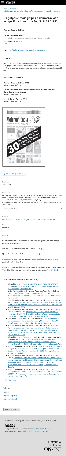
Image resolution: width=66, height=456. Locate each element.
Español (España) (10, 395)
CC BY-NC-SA (53, 270)
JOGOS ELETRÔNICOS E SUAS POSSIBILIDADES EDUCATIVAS (31, 293)
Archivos (13, 9)
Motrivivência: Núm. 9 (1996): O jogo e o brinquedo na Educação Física (35, 344)
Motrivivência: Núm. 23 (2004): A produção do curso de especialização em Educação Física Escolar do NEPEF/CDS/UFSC (35, 373)
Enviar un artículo (11, 409)
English (6, 392)
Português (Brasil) (10, 399)
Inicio (5, 9)
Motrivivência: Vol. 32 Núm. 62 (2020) (34, 316)
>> (15, 380)
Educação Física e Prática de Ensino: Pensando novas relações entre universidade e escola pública (32, 340)
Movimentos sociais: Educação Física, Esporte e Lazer (33, 319)
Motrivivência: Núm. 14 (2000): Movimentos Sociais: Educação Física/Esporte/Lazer (33, 322)
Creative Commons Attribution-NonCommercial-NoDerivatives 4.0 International (29, 430)
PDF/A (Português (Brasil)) (15, 174)
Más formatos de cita (11, 209)
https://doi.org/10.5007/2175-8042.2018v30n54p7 (26, 50)
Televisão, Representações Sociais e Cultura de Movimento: (32, 370)
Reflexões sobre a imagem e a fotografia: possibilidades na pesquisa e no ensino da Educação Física (35, 348)
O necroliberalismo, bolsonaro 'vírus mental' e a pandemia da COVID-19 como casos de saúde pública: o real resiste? (35, 303)
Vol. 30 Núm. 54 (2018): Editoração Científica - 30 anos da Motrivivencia (27, 11)
